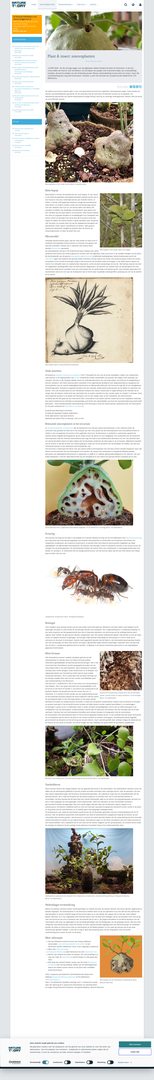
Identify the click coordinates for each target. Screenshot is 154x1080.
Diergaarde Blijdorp (55, 952)
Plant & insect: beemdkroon (23, 128)
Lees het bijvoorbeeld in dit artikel (71, 944)
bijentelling (66, 957)
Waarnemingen (65, 4)
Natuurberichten (47, 4)
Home (33, 4)
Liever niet (135, 1065)
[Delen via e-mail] (140, 87)
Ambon (77, 378)
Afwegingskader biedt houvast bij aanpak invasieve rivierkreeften (25, 61)
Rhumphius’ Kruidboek (74, 406)
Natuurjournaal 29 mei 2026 (23, 55)
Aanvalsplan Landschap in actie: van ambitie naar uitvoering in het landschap (26, 48)
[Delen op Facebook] (131, 87)
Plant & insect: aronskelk (22, 145)
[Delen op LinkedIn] (137, 87)
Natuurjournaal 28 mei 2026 (23, 82)
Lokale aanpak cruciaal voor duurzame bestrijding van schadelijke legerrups (27, 88)
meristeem (49, 259)
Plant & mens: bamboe (22, 150)
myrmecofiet (56, 248)
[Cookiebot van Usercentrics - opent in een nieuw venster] (15, 1075)
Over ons (81, 4)
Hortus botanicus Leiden (94, 61)
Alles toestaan (135, 1057)
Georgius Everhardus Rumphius (68, 375)
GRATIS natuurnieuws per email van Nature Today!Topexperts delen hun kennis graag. (25, 26)
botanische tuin (91, 952)
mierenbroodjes (62, 949)
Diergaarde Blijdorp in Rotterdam (60, 428)
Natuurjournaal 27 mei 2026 (23, 110)
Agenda (93, 4)
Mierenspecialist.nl (133, 538)
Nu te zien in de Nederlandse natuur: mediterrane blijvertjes (26, 104)
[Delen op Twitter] (134, 87)
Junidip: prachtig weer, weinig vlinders (27, 77)
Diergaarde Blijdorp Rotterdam (64, 977)
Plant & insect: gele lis (21, 133)
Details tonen (123, 1075)
